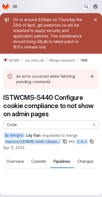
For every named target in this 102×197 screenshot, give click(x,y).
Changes (86, 161)
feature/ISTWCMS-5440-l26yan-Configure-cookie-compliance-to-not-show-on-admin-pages (33, 142)
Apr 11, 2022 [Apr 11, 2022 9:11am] (13, 147)
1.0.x (82, 142)
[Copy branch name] (64, 141)
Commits (38, 161)
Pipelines (62, 161)
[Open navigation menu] (15, 6)
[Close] (95, 19)
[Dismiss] (92, 76)
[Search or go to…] (86, 6)
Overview (15, 161)
